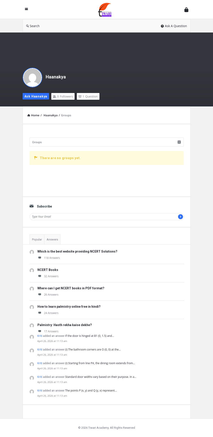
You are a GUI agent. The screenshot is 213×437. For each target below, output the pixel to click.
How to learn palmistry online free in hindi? (69, 306)
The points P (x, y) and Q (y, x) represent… (91, 390)
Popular (37, 239)
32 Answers (47, 276)
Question (88, 96)
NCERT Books (47, 270)
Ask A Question (174, 26)
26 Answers (47, 294)
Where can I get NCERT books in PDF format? (70, 288)
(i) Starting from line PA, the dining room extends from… (100, 363)
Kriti (40, 336)
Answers (52, 239)
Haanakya (56, 77)
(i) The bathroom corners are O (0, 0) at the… (93, 349)
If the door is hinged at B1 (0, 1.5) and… (89, 336)
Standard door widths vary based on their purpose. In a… (100, 377)
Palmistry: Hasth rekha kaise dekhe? (64, 325)
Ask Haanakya (35, 96)
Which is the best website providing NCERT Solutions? (77, 251)
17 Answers (47, 331)
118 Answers (48, 258)
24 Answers (47, 313)
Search (33, 26)
